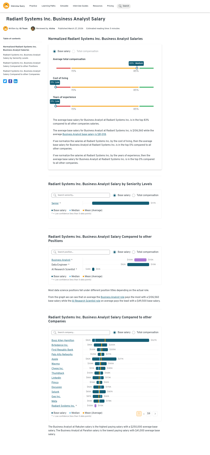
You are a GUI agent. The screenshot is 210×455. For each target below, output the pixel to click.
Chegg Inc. (57, 368)
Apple (55, 359)
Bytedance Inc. (60, 345)
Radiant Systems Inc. (63, 406)
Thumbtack (58, 373)
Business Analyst (61, 260)
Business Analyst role (112, 297)
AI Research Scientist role (86, 301)
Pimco (55, 382)
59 (148, 413)
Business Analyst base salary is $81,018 (84, 134)
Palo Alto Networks (62, 354)
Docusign (57, 387)
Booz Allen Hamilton (63, 340)
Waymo (56, 364)
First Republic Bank (62, 350)
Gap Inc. (56, 396)
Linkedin (56, 378)
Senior (55, 203)
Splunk (55, 392)
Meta (54, 401)
